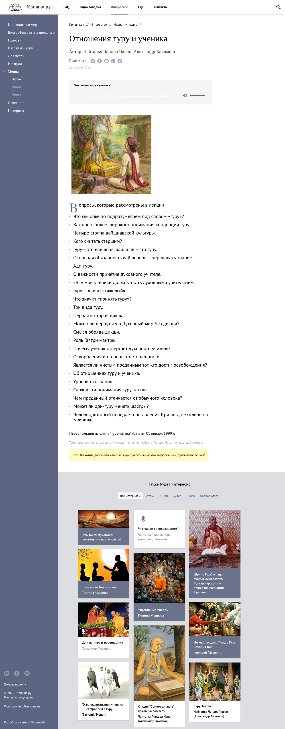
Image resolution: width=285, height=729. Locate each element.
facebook (17, 673)
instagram (7, 673)
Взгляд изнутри (20, 48)
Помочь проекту (15, 684)
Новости (14, 40)
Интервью (16, 111)
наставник (133, 442)
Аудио (133, 25)
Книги (16, 87)
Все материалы (130, 496)
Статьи (150, 496)
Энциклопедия (90, 7)
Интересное (119, 7)
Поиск (278, 7)
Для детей (16, 56)
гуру (79, 442)
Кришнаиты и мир (22, 25)
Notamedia (38, 722)
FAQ (66, 7)
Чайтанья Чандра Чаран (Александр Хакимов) (172, 442)
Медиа (13, 72)
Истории (15, 64)
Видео (16, 95)
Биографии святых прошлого (31, 33)
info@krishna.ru (29, 706)
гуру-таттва (91, 442)
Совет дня (16, 103)
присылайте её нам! (191, 455)
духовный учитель (112, 442)
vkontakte (27, 673)
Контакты (160, 7)
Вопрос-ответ (209, 496)
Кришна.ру (76, 25)
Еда (140, 7)
